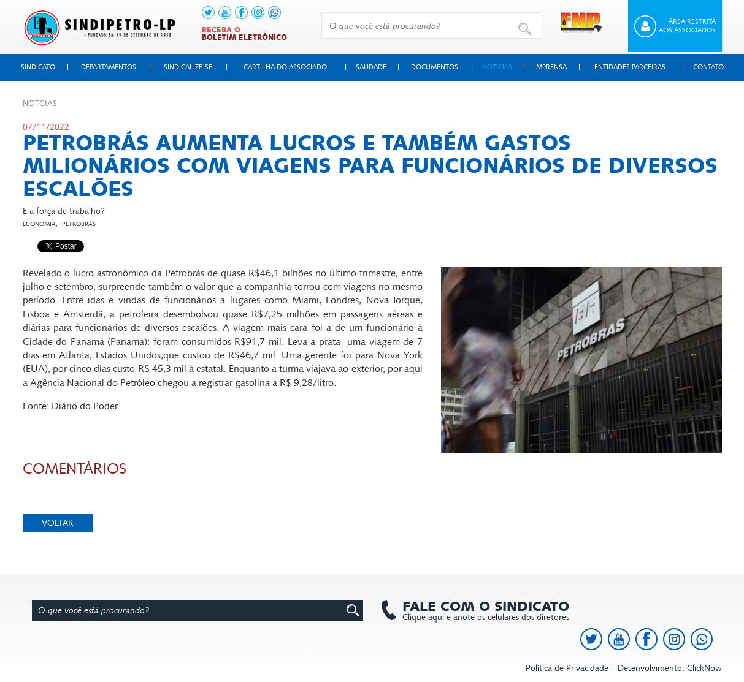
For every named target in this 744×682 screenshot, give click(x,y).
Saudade (371, 67)
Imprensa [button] (550, 67)
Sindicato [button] (38, 67)
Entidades (629, 67)
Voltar (58, 523)
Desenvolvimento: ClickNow (670, 668)
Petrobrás (79, 224)
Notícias (497, 67)
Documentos (434, 67)
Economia (39, 224)
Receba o (244, 33)
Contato (708, 67)
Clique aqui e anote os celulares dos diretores (480, 611)
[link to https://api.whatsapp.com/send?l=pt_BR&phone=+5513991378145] (274, 12)
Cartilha (285, 67)
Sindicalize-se (188, 67)
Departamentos (108, 67)
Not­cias (40, 103)
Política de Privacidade (567, 668)
